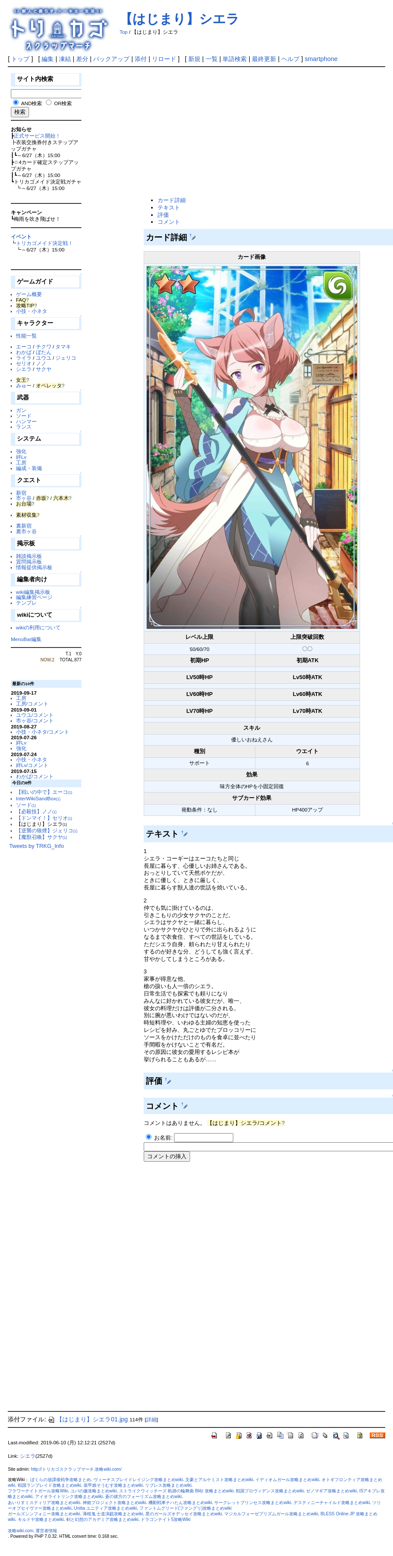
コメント (169, 222)
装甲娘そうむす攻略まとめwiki (113, 1485)
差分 (82, 58)
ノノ (41, 363)
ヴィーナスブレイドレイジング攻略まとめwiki (138, 1479)
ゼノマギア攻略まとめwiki (331, 1490)
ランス (24, 426)
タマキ (63, 346)
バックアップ (111, 58)
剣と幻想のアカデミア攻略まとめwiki (102, 1519)
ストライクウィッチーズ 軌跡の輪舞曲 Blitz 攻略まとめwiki (176, 1490)
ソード (24, 416)
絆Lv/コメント (32, 765)
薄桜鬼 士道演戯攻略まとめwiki (113, 1513)
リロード (164, 58)
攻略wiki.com (20, 1530)
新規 (194, 58)
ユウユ (44, 358)
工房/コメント (32, 703)
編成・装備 (29, 468)
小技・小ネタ (31, 311)
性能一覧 (26, 335)
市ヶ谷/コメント (35, 720)
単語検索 (234, 58)
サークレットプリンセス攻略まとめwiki (252, 1502)
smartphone (321, 58)
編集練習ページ (34, 597)
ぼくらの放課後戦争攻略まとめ (60, 1479)
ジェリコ (65, 358)
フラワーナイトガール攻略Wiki (38, 1490)
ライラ (24, 358)
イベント (21, 236)
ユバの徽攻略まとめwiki (94, 1490)
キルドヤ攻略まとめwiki (41, 1519)
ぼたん (44, 352)
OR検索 (63, 103)
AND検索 (31, 103)
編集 (48, 58)
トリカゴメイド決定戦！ (44, 243)
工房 (21, 462)
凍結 (65, 58)
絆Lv (21, 457)
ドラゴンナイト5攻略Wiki (165, 1519)
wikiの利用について (38, 627)
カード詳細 (172, 200)
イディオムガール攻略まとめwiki (287, 1479)
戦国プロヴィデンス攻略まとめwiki (270, 1490)
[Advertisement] (254, 132)
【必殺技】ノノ (36, 811)
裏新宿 (24, 525)
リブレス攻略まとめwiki (168, 1485)
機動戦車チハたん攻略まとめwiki (180, 1502)
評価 (163, 215)
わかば (24, 352)
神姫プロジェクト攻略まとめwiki (114, 1502)
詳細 (151, 1419)
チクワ (44, 346)
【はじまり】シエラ (179, 19)
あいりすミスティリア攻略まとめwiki (44, 1502)
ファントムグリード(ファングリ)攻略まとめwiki (185, 1508)
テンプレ (26, 603)
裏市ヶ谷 (26, 531)
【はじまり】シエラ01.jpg (88, 1419)
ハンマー (26, 421)
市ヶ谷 (24, 498)
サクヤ (44, 369)
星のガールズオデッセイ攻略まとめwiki (183, 1513)
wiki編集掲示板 (33, 592)
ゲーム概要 (29, 294)
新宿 (21, 493)
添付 (141, 58)
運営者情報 (46, 1530)
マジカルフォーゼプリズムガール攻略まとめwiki (271, 1513)
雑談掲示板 (29, 556)
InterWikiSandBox (38, 798)
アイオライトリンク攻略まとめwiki (69, 1496)
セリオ (24, 363)
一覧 (212, 58)
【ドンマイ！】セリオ (44, 818)
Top (123, 32)
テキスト (169, 207)
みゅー (24, 385)
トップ (20, 58)
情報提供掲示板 (34, 567)
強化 (21, 451)
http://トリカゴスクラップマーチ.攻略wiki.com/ (76, 1469)
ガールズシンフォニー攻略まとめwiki (44, 1513)
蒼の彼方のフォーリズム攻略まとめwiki (143, 1496)
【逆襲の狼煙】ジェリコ (46, 830)
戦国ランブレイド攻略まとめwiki (49, 1485)
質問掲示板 (29, 561)
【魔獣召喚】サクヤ (41, 837)
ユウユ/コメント (35, 715)
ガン (21, 410)
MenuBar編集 (26, 639)
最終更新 (264, 58)
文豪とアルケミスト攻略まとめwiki (219, 1479)
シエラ (24, 369)
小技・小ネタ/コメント (42, 732)
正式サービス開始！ (37, 136)
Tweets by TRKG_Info (36, 846)
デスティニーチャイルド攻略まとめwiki (331, 1502)
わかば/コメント (35, 776)
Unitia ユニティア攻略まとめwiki (105, 1508)
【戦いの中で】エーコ (44, 792)
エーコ (24, 346)
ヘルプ (290, 58)
